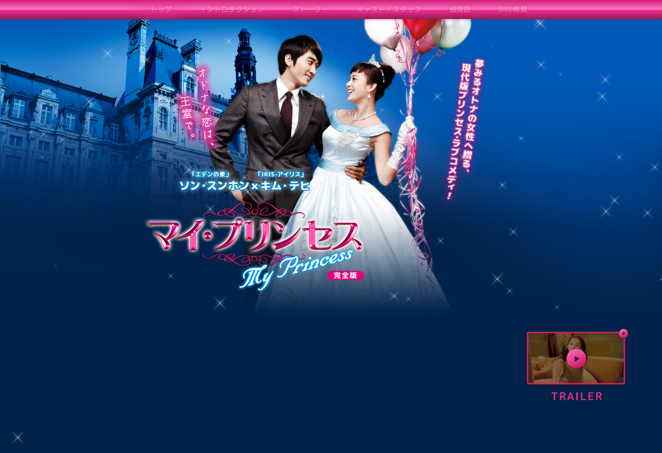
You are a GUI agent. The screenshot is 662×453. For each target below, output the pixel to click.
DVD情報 (432, 9)
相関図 (392, 9)
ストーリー (270, 9)
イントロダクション (204, 9)
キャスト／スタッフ (334, 9)
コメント (511, 9)
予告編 (472, 9)
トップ (146, 9)
